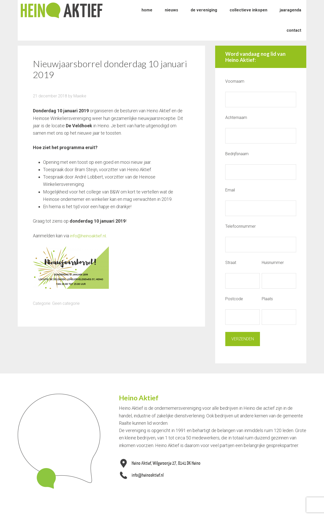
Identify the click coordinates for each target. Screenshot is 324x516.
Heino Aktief (62, 10)
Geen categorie (66, 303)
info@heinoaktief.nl (88, 235)
